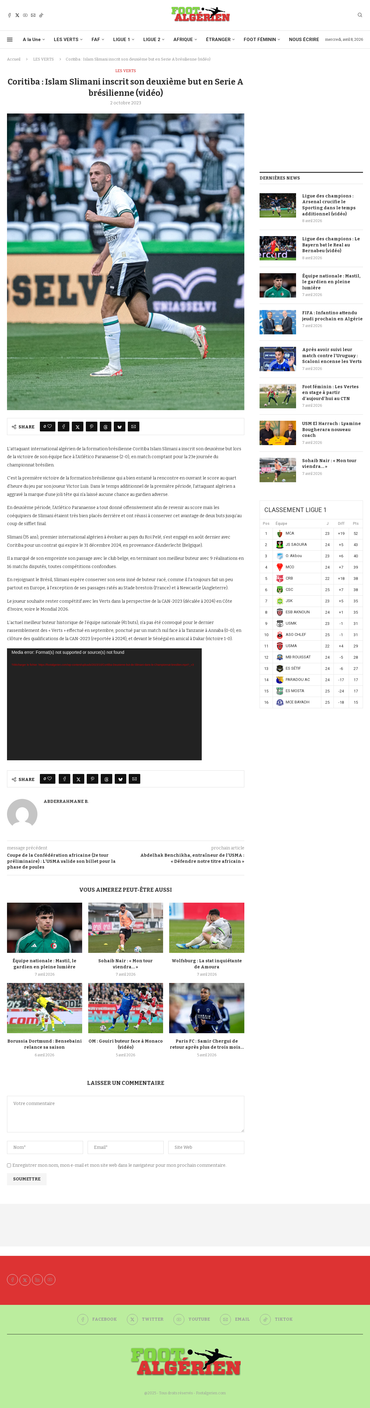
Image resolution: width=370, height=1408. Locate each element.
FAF (96, 39)
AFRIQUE (183, 39)
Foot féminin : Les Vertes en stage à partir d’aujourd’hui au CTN (330, 392)
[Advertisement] (311, 111)
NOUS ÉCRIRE (304, 39)
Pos (266, 523)
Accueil (13, 59)
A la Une (32, 39)
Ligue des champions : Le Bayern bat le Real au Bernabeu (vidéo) (331, 244)
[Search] (360, 15)
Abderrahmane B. (66, 801)
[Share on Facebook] (63, 426)
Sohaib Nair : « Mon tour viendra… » (329, 463)
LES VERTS (66, 39)
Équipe (281, 523)
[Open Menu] (9, 39)
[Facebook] (9, 15)
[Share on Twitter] (77, 426)
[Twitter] (17, 15)
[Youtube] (25, 15)
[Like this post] (49, 426)
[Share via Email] (133, 426)
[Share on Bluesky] (119, 426)
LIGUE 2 (151, 39)
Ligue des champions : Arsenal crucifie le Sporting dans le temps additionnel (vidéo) (329, 205)
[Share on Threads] (105, 426)
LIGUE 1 (121, 39)
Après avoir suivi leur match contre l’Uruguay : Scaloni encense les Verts (332, 355)
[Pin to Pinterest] (91, 426)
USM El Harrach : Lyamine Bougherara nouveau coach (331, 429)
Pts (356, 523)
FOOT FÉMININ (260, 39)
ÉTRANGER (218, 39)
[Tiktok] (41, 15)
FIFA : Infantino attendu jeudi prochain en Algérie (332, 316)
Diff (341, 523)
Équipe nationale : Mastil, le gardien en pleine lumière (331, 282)
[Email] (33, 15)
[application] (104, 704)
